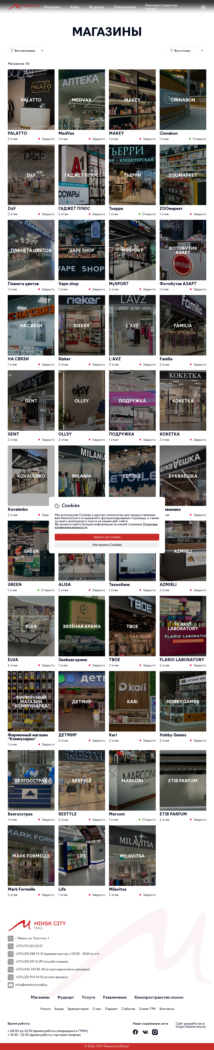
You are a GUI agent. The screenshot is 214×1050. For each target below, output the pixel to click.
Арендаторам (78, 1009)
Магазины (52, 7)
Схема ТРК (147, 1009)
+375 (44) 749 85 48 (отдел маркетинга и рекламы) (49, 969)
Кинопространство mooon (161, 7)
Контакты (166, 1009)
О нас (96, 1009)
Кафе (74, 7)
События (128, 1009)
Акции (59, 1009)
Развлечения (125, 7)
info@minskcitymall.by (28, 985)
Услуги (88, 998)
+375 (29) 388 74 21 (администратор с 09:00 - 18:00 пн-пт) (53, 954)
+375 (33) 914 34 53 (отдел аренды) (38, 977)
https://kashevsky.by (191, 1026)
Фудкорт (96, 7)
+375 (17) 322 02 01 (25, 946)
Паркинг (111, 1009)
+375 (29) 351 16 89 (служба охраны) (38, 962)
